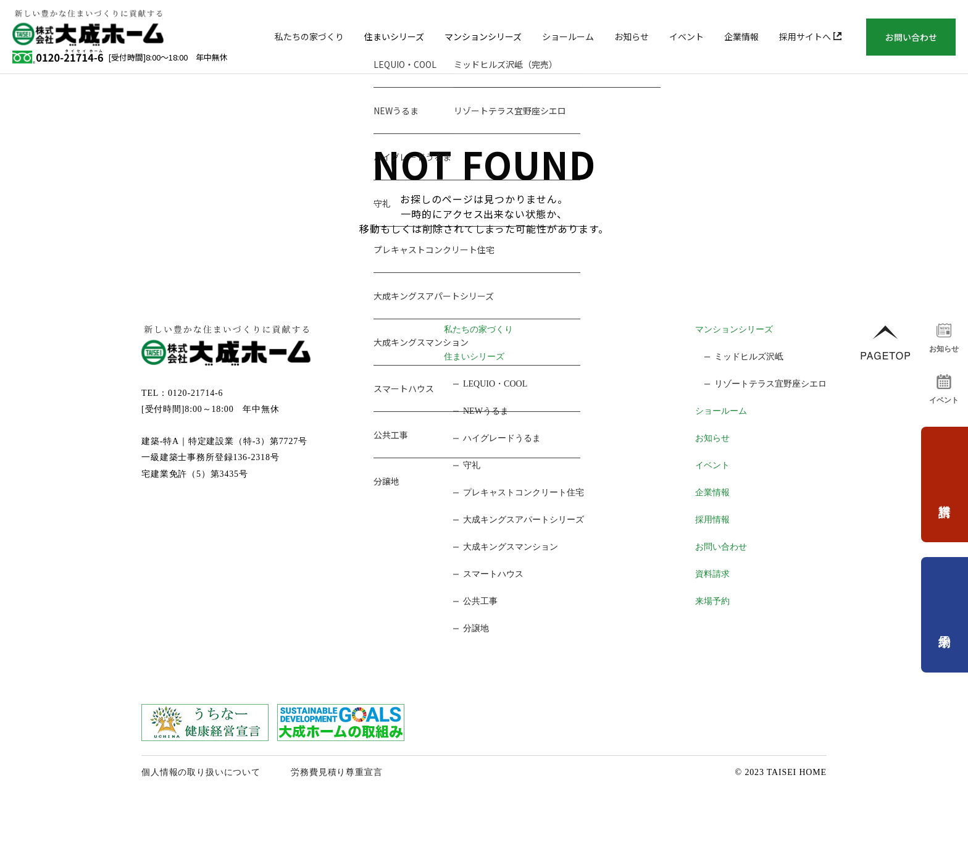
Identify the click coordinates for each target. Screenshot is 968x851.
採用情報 (712, 519)
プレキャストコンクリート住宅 (523, 492)
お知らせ (631, 36)
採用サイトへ (810, 36)
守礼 (471, 465)
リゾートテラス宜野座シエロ (770, 383)
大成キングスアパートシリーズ (523, 519)
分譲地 (476, 628)
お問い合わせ (911, 37)
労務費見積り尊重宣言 (336, 772)
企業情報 (741, 36)
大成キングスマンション (510, 546)
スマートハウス (493, 574)
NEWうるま (486, 411)
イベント (686, 36)
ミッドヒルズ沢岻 (748, 356)
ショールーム (568, 36)
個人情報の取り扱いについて (201, 772)
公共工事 (480, 601)
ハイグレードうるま (502, 438)
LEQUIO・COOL (495, 383)
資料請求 (712, 574)
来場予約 (712, 601)
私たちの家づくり (309, 36)
